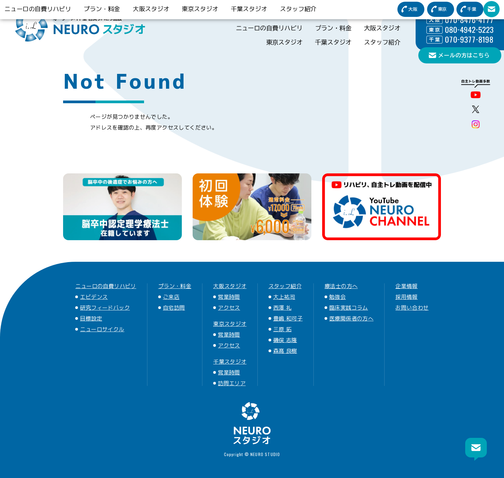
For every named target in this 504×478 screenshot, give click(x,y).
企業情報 (406, 286)
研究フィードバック (105, 307)
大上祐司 (284, 297)
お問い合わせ (411, 307)
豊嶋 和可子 (288, 318)
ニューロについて (370, 10)
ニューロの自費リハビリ (269, 28)
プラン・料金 (333, 28)
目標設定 (91, 318)
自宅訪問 (174, 307)
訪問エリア (232, 383)
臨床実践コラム (348, 307)
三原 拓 (282, 329)
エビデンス (94, 297)
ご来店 (171, 297)
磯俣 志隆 (285, 340)
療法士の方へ (253, 10)
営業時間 (229, 297)
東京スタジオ (284, 42)
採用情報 (406, 297)
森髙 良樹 (285, 351)
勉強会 (337, 297)
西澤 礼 (282, 307)
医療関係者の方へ (309, 10)
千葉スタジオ (333, 42)
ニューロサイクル (102, 329)
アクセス (229, 307)
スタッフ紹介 (382, 42)
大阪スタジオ (382, 28)
